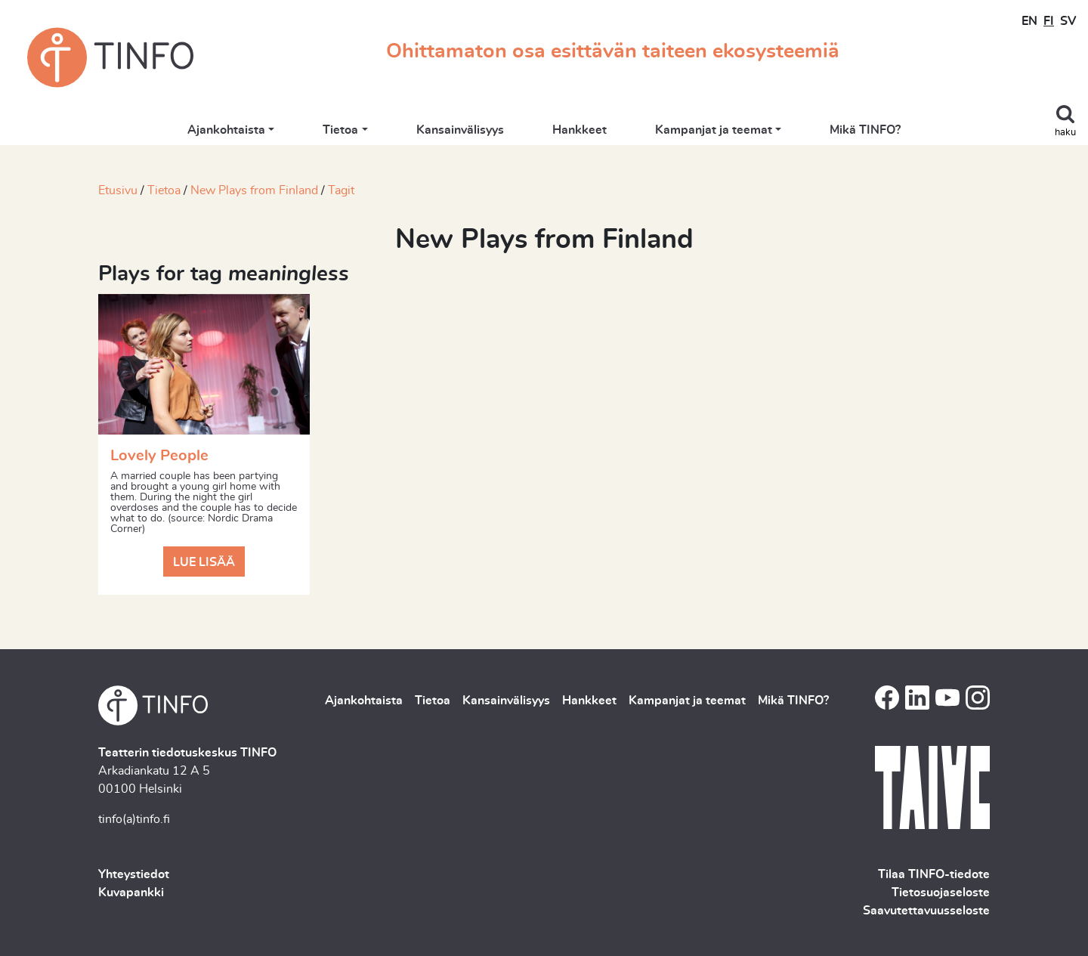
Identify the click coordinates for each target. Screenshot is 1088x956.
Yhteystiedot (133, 874)
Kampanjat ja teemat (713, 130)
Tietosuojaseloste (941, 892)
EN (1029, 21)
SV (1068, 21)
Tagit (341, 190)
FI (1048, 21)
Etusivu (118, 190)
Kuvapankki (131, 892)
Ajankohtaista (226, 130)
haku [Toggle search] (1065, 133)
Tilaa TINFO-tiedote (934, 874)
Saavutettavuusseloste (926, 911)
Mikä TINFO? (865, 130)
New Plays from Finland (254, 190)
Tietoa (340, 130)
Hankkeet (579, 130)
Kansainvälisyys (460, 130)
